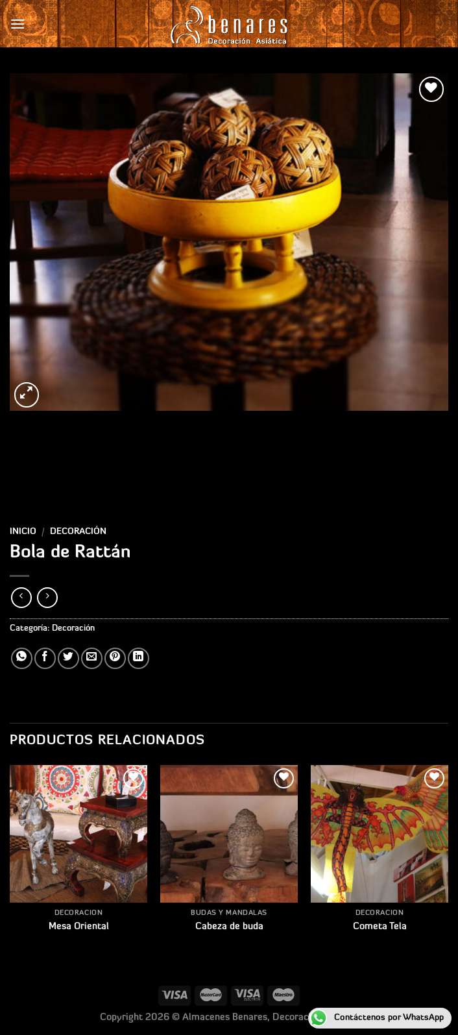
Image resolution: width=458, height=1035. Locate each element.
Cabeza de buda (229, 927)
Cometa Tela (380, 927)
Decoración (78, 532)
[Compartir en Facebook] (45, 658)
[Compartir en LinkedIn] (138, 658)
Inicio (23, 532)
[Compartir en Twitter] (68, 658)
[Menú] (17, 24)
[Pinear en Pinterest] (115, 658)
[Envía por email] (91, 658)
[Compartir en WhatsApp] (21, 658)
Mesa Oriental (79, 927)
